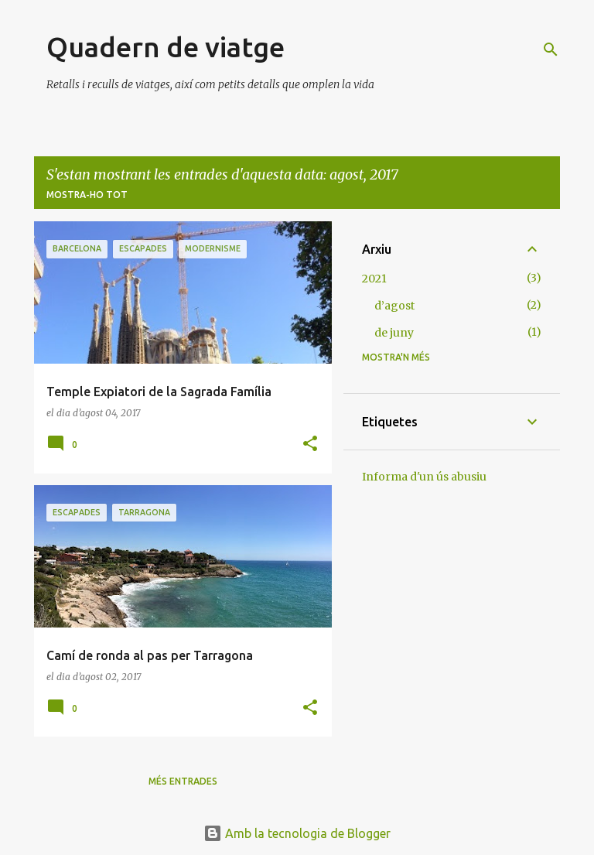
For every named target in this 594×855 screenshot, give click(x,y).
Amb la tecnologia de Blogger (297, 833)
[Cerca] (550, 49)
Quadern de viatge (165, 47)
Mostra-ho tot (87, 195)
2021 (374, 279)
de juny (394, 333)
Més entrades (182, 781)
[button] (310, 444)
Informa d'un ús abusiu (424, 477)
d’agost (394, 306)
